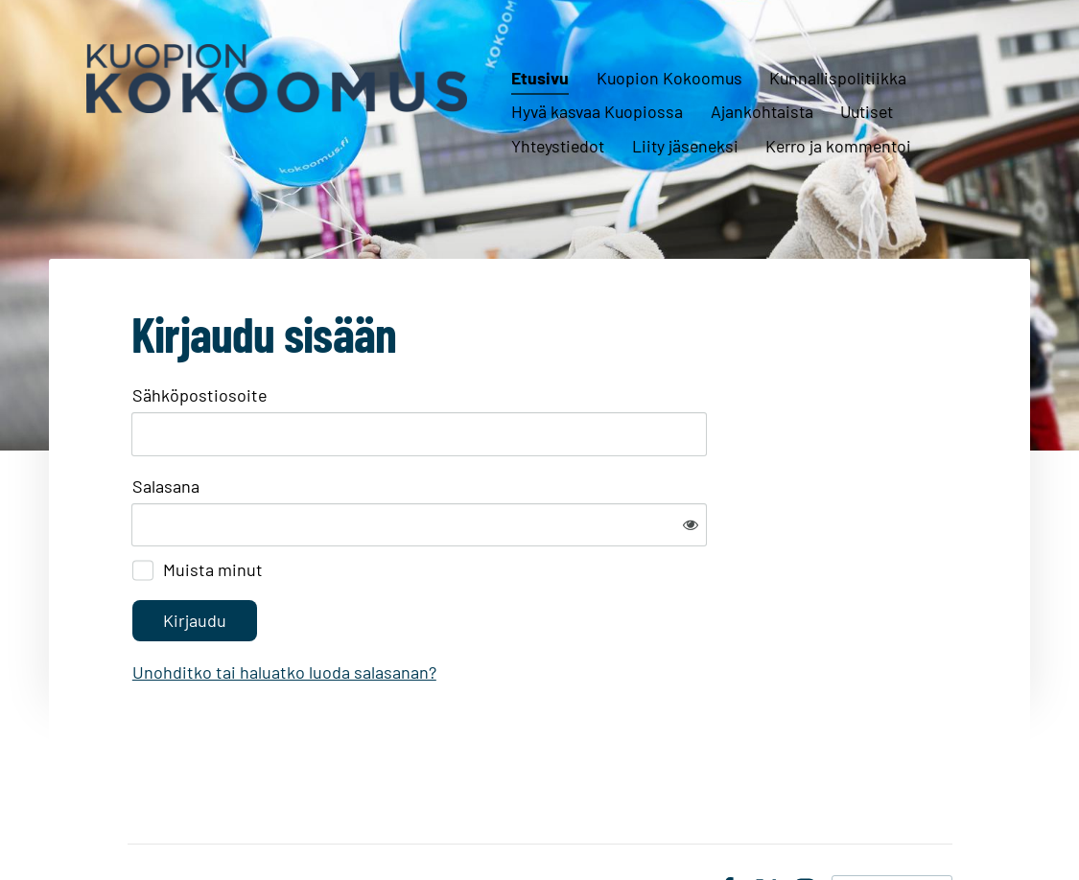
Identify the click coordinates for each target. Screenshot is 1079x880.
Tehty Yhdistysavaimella (892, 825)
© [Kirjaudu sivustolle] (137, 825)
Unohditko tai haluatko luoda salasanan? (492, 608)
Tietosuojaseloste (635, 826)
